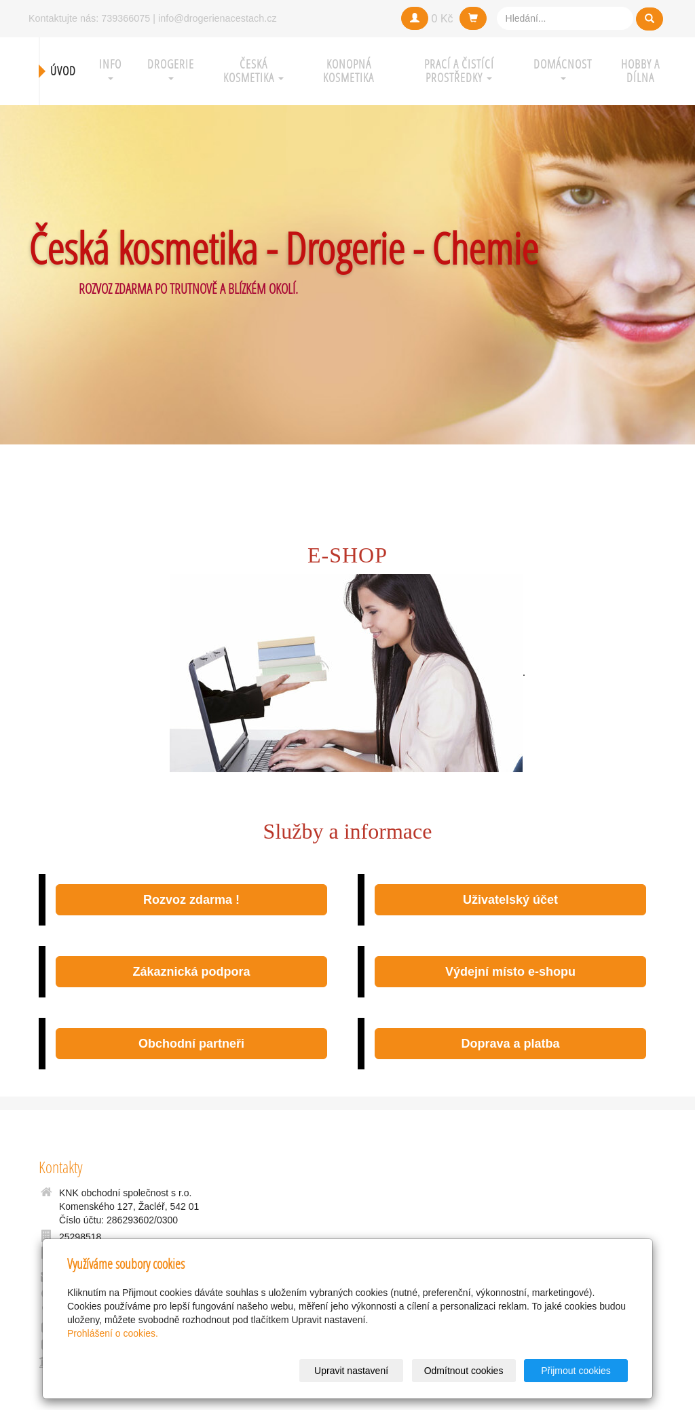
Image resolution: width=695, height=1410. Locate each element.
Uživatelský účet (510, 900)
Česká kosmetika (253, 70)
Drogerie (170, 68)
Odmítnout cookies (464, 1370)
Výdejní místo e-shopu (510, 971)
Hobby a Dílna (640, 70)
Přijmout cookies (576, 1370)
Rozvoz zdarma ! (191, 900)
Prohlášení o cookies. (112, 1333)
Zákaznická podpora (191, 971)
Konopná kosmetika (348, 70)
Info (110, 68)
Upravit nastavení (351, 1370)
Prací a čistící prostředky (459, 70)
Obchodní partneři (191, 1043)
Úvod (63, 71)
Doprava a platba (510, 1043)
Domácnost (562, 68)
